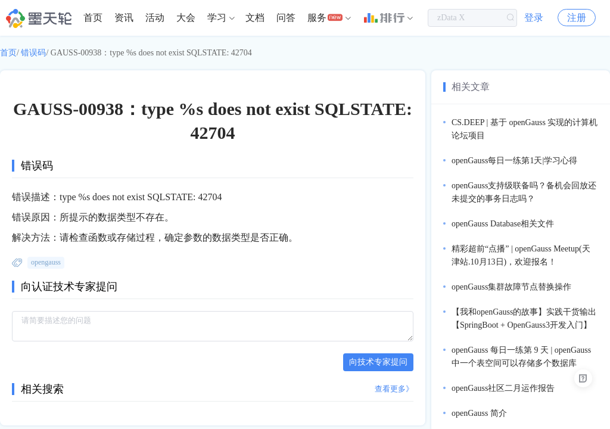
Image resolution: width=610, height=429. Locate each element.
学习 (216, 18)
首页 (92, 18)
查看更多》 (394, 388)
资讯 (123, 18)
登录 (533, 18)
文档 (254, 18)
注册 (576, 18)
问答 (285, 18)
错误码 (33, 52)
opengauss (46, 262)
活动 (154, 18)
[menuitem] (92, 18)
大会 (185, 18)
